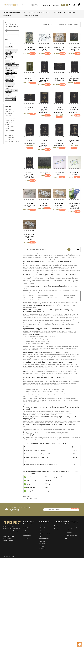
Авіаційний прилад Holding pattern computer (29, 49)
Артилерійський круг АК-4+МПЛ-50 (44, 49)
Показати (46, 24)
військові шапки (50, 339)
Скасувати (9, 120)
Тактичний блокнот (11, 32)
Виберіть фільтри (18, 120)
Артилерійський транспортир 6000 (59, 49)
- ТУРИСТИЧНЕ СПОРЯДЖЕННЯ (10, 162)
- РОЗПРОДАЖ (9, 155)
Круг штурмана (44, 168)
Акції (57, 521)
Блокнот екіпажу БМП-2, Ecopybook (29, 106)
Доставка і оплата (45, 526)
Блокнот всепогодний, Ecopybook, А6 (74, 77)
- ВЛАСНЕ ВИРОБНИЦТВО (10, 141)
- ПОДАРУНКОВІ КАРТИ (10, 151)
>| (78, 240)
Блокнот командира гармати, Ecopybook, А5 (74, 107)
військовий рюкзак (35, 325)
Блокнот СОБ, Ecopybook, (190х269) (74, 138)
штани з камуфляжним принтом (38, 297)
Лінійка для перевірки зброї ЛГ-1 (29, 199)
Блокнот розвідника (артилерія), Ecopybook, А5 (59, 139)
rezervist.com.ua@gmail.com (75, 531)
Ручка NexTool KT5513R (31, 452)
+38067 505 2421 (72, 527)
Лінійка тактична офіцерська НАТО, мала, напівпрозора (74, 200)
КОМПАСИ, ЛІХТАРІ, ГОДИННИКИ (64, 12)
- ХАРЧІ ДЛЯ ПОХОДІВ (12, 165)
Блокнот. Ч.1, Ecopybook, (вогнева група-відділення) (29, 170)
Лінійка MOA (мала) (74, 168)
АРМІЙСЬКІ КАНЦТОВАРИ (31, 15)
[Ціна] (7, 39)
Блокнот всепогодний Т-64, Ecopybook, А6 (59, 78)
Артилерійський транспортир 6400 (74, 49)
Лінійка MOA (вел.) (59, 168)
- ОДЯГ (7, 148)
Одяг (26, 523)
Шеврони (27, 531)
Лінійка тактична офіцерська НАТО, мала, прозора (30, 229)
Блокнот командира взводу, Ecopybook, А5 (59, 107)
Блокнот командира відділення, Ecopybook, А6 (44, 107)
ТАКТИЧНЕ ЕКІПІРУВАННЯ (44, 12)
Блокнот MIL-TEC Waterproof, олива (30, 77)
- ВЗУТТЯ (8, 133)
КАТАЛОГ (30, 12)
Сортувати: (62, 24)
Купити (32, 53)
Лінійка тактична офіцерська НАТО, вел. (59, 199)
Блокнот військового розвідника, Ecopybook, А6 (44, 78)
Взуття (27, 520)
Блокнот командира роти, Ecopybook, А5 (30, 138)
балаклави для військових (63, 339)
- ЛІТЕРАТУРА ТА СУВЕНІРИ (10, 145)
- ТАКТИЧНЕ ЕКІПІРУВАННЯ (10, 158)
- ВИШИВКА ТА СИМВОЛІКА (9, 137)
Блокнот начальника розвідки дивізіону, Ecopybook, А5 (44, 140)
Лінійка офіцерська (44, 198)
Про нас (42, 523)
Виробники (59, 518)
